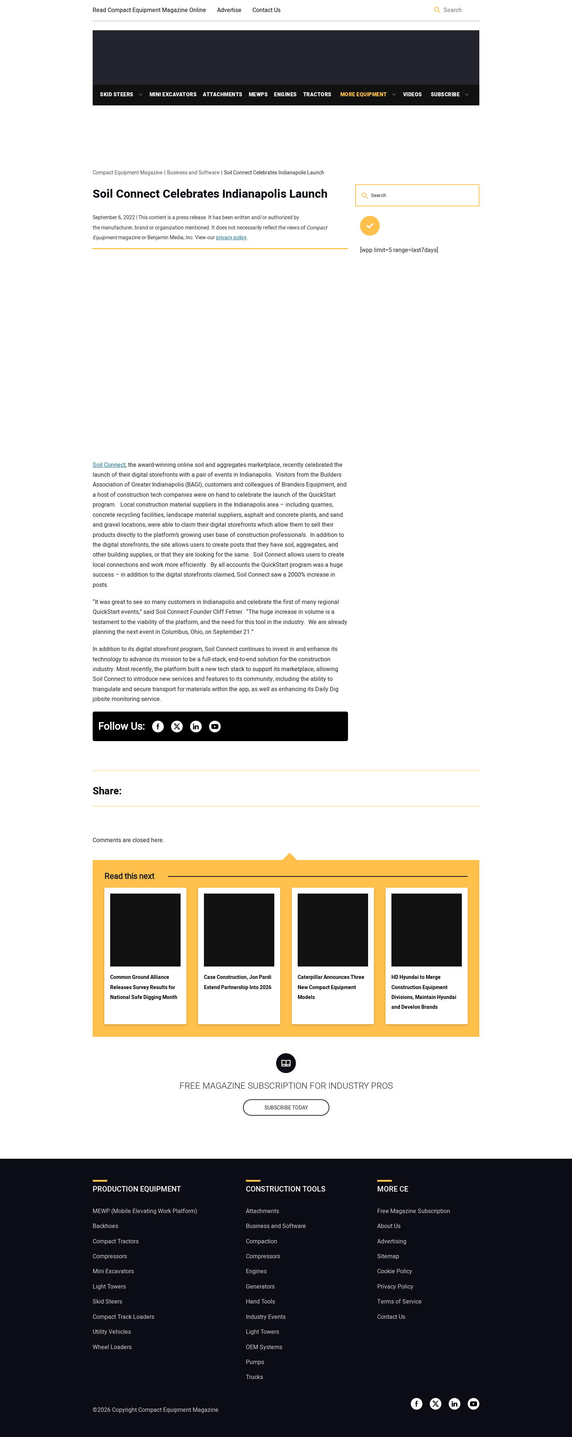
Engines (285, 94)
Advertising (391, 1241)
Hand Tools (260, 1301)
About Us (389, 1226)
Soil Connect (109, 465)
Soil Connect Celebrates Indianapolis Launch (210, 194)
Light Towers (109, 1286)
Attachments (223, 94)
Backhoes (105, 1226)
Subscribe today (286, 1108)
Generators (260, 1286)
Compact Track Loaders (123, 1317)
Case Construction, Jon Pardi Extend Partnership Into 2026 (237, 982)
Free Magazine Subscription (413, 1211)
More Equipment (363, 94)
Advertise (229, 10)
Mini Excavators (173, 94)
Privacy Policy (395, 1286)
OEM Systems (264, 1347)
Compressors (110, 1256)
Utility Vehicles (112, 1332)
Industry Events (266, 1317)
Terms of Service (399, 1301)
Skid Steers (117, 94)
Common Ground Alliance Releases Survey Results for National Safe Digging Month (143, 987)
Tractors (317, 94)
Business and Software (276, 1226)
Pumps (255, 1362)
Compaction (261, 1241)
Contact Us (266, 10)
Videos (412, 94)
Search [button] (437, 10)
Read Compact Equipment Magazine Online (149, 10)
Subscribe (445, 94)
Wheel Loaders (112, 1347)
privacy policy (231, 237)
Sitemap (388, 1256)
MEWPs (258, 94)
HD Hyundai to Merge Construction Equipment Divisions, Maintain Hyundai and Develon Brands (423, 992)
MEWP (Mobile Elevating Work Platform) (145, 1211)
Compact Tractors (116, 1241)
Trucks (254, 1377)
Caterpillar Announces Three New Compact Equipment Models (331, 987)
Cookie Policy (394, 1271)
